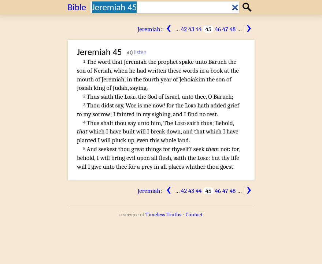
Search (248, 7)
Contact (194, 214)
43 (191, 29)
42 (184, 29)
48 (233, 29)
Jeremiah (148, 29)
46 (218, 29)
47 (225, 29)
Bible (77, 7)
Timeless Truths (163, 214)
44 (199, 29)
